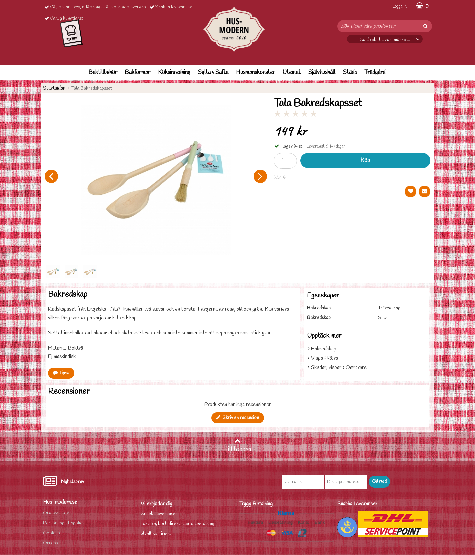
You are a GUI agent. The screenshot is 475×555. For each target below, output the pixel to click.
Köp (365, 160)
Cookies (51, 533)
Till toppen (237, 445)
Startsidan (54, 88)
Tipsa (61, 373)
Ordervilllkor (56, 513)
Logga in (400, 6)
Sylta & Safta (213, 72)
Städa (350, 72)
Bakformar (137, 72)
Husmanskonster (255, 72)
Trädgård (374, 72)
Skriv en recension (237, 418)
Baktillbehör (102, 72)
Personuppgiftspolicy (64, 523)
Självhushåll (321, 72)
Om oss (50, 543)
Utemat (292, 72)
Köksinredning (174, 72)
